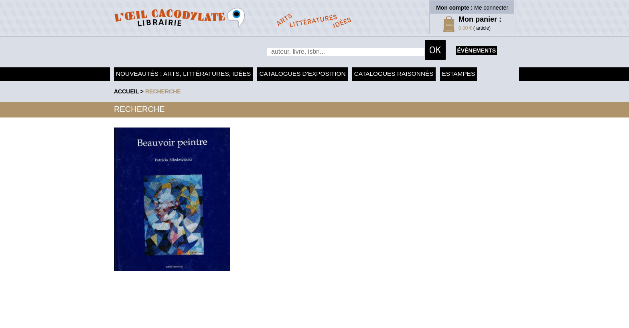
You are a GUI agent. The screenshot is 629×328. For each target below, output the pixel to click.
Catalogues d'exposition (302, 73)
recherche (163, 91)
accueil (126, 91)
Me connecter (491, 7)
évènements (476, 50)
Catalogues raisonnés (394, 73)
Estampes (458, 73)
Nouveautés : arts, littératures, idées (183, 73)
